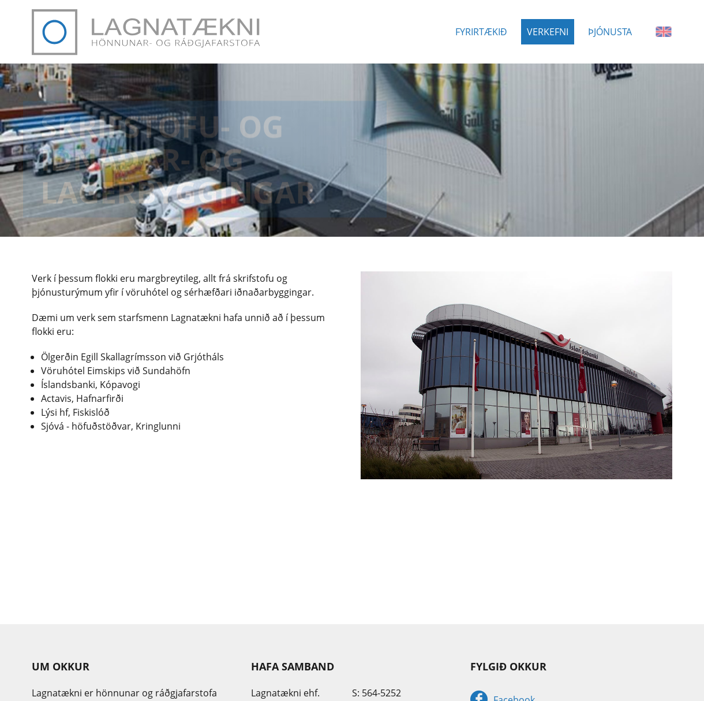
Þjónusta (610, 31)
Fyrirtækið (481, 31)
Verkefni (547, 31)
